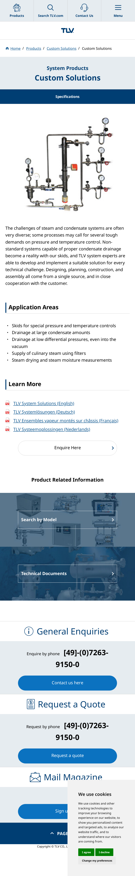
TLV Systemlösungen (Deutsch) (44, 412)
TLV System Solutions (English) (43, 403)
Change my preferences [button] (97, 860)
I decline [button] (104, 852)
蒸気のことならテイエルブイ (67, 30)
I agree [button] (86, 852)
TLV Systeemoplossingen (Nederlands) (51, 429)
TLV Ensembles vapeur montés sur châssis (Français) (65, 420)
